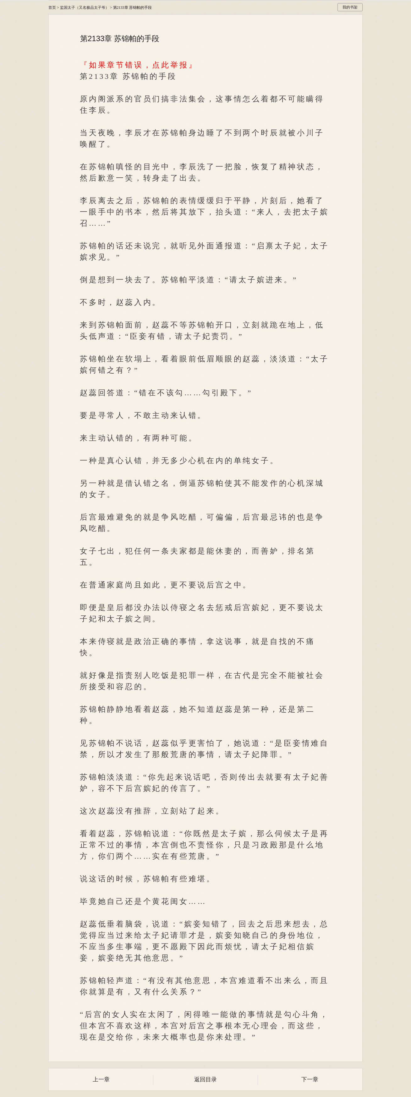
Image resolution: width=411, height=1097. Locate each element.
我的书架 (350, 7)
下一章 (309, 1079)
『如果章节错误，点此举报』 (138, 65)
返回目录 (205, 1079)
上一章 (101, 1079)
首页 (52, 7)
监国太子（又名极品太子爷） (84, 7)
